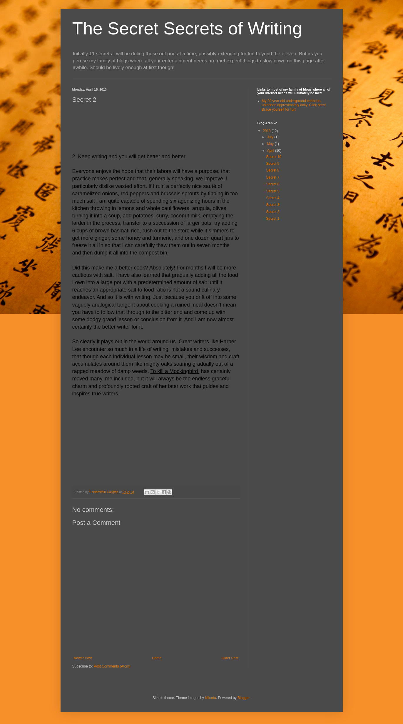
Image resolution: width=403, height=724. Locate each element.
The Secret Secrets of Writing (187, 28)
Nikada (210, 698)
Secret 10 (273, 157)
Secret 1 (272, 219)
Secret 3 (272, 205)
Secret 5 (272, 191)
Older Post (230, 658)
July (270, 137)
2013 (267, 131)
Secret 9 (272, 164)
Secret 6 (272, 184)
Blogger (244, 698)
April (271, 151)
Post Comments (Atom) (112, 666)
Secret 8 (272, 170)
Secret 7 (272, 177)
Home (156, 658)
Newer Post (83, 658)
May (271, 144)
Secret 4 (272, 198)
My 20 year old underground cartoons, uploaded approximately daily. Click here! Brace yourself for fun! (294, 105)
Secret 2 (272, 212)
